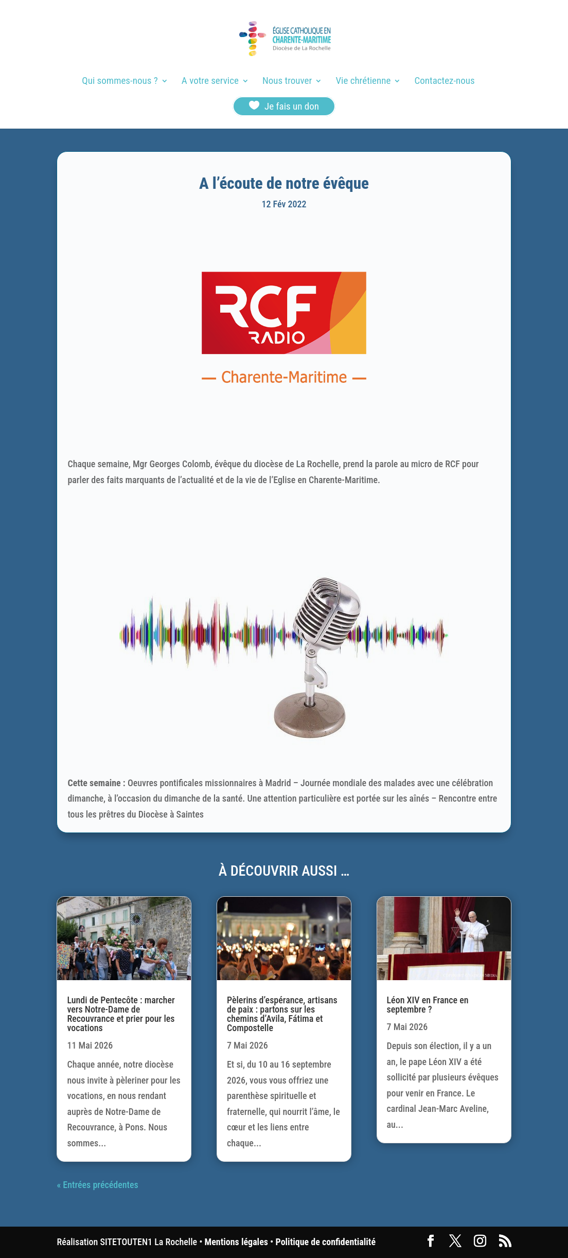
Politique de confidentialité (326, 1241)
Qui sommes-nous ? (119, 81)
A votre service (210, 81)
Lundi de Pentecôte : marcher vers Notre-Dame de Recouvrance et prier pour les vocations (120, 1014)
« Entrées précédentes (97, 1184)
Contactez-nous (445, 81)
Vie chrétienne (362, 81)
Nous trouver (287, 81)
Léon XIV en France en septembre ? (428, 1005)
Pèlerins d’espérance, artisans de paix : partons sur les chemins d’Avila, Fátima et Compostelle (282, 1014)
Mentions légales (236, 1241)
